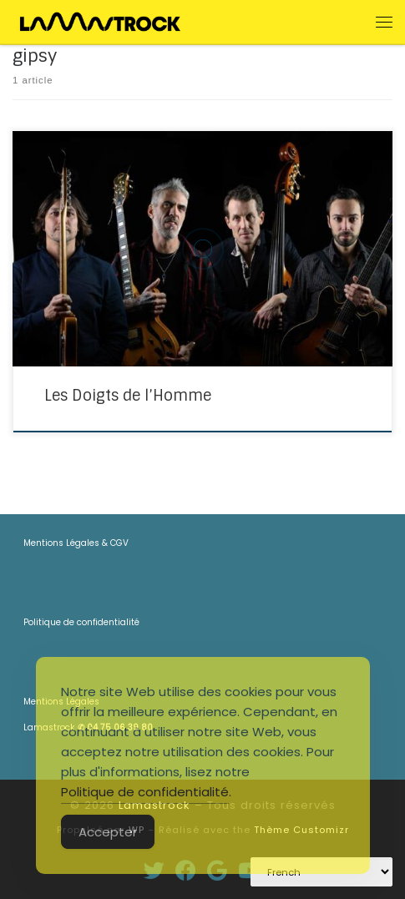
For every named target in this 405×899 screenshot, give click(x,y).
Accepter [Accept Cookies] (107, 832)
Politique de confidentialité (81, 622)
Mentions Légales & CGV (76, 543)
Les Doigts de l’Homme (127, 396)
